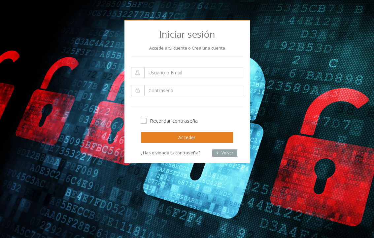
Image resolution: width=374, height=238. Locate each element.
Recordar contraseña (169, 120)
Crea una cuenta (208, 48)
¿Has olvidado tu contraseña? (170, 153)
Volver (224, 153)
